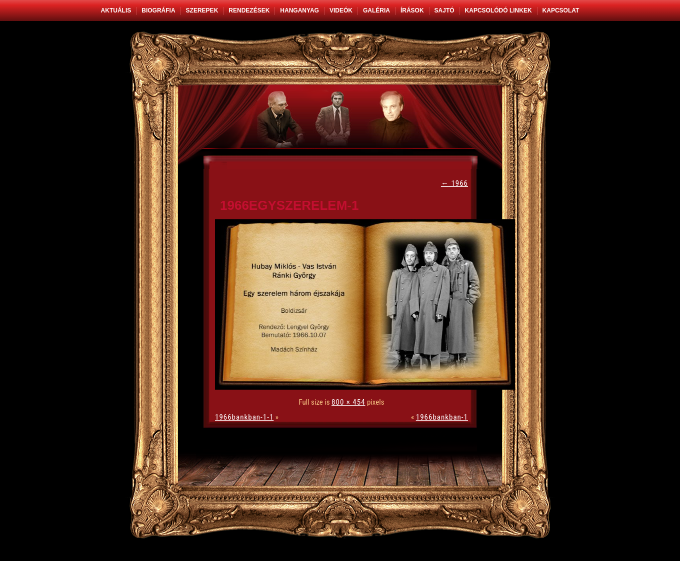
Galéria (376, 10)
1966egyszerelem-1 (289, 205)
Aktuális (116, 10)
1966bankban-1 (442, 417)
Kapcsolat (561, 10)
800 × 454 (348, 402)
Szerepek (202, 10)
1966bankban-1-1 (244, 417)
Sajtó (444, 10)
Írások (412, 10)
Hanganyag (299, 10)
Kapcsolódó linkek (498, 10)
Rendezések (249, 10)
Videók (341, 10)
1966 (454, 183)
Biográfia (158, 10)
